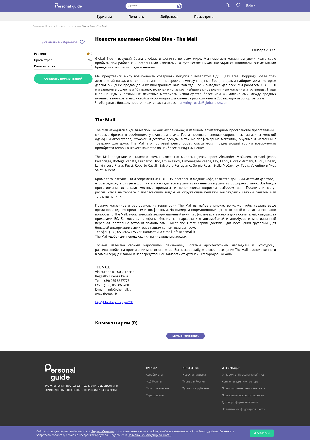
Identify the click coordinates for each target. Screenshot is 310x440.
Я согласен (262, 433)
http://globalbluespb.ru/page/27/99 (114, 302)
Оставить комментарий (63, 78)
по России (91, 390)
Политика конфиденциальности (243, 409)
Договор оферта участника (240, 402)
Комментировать (185, 336)
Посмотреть (204, 16)
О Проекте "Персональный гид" (243, 374)
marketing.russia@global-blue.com (202, 102)
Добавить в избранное (60, 42)
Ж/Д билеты (154, 381)
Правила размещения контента (243, 388)
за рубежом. (109, 390)
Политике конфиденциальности (149, 435)
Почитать (136, 16)
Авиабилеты (154, 374)
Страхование (155, 395)
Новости (50, 26)
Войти (250, 5)
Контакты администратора (240, 381)
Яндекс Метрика (102, 431)
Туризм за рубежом (195, 388)
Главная (38, 26)
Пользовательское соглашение (243, 395)
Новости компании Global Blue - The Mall (82, 26)
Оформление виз (157, 388)
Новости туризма (194, 374)
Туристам (104, 16)
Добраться (169, 16)
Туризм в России (193, 381)
